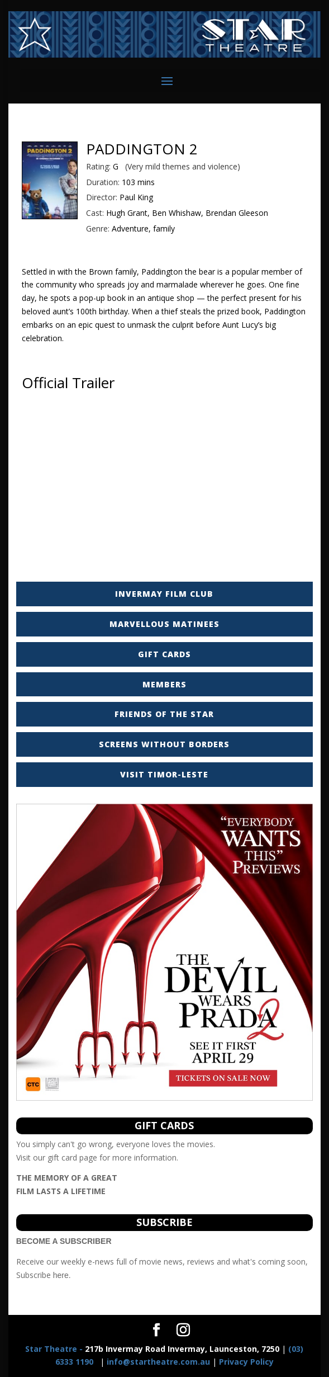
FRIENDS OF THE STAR (164, 714)
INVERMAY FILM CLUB (164, 593)
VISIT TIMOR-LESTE (164, 774)
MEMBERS (164, 684)
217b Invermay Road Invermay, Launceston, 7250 (152, 1348)
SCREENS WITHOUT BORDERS (164, 744)
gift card (62, 1157)
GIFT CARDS (164, 654)
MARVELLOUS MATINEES (164, 624)
